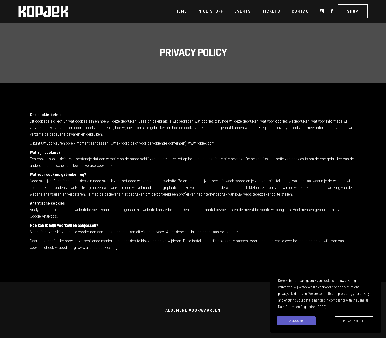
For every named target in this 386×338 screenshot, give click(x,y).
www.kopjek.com (201, 143)
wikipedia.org (65, 247)
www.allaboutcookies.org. (98, 247)
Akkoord (296, 321)
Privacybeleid (354, 321)
